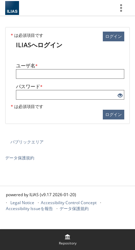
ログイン (113, 36)
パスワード (29, 86)
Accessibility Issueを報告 (29, 208)
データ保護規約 (19, 158)
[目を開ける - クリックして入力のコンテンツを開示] (120, 95)
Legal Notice (22, 203)
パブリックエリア (27, 142)
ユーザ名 (27, 65)
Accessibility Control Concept (69, 203)
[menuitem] (67, 239)
